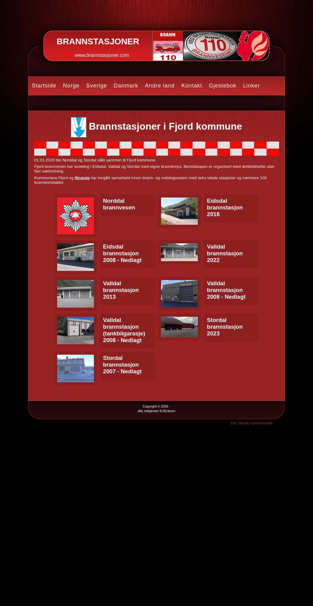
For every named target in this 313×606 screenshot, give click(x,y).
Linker (251, 86)
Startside (44, 86)
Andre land (160, 86)
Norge (71, 86)
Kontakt (191, 86)
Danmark (126, 86)
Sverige (96, 86)
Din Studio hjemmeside (252, 423)
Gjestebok (222, 86)
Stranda (82, 178)
